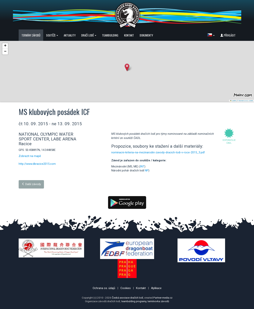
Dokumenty (146, 35)
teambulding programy (133, 301)
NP (146, 170)
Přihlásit (228, 35)
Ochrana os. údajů (104, 288)
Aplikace (156, 288)
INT (142, 166)
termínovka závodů (158, 301)
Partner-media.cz (162, 297)
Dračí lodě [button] (88, 35)
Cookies (125, 288)
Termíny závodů (30, 35)
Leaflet (233, 100)
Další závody (31, 184)
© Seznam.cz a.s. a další (245, 100)
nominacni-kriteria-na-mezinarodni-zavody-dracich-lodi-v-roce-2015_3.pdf (158, 152)
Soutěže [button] (52, 35)
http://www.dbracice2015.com (37, 164)
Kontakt (129, 35)
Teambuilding (110, 35)
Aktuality (70, 35)
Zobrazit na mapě (30, 156)
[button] (210, 35)
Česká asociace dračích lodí (127, 297)
